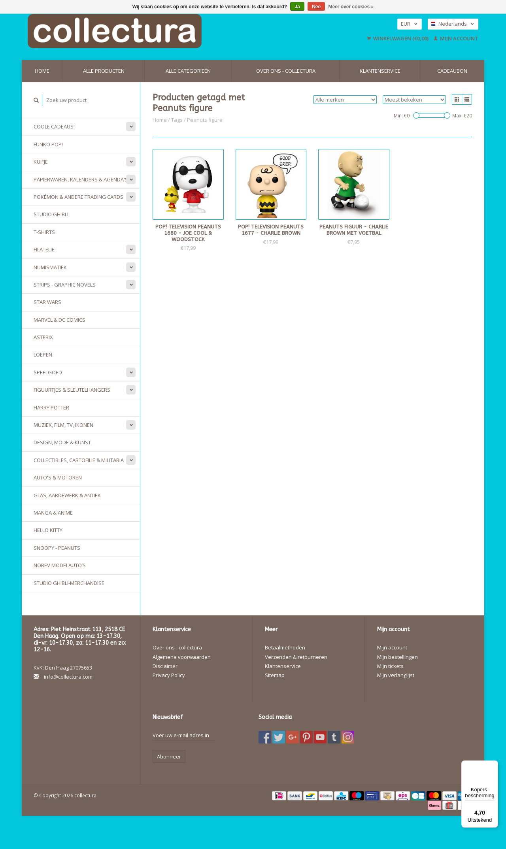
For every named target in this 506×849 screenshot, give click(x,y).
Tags (177, 119)
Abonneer (169, 756)
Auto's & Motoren (58, 477)
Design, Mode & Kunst (62, 442)
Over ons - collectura (285, 70)
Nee (316, 6)
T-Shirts (44, 232)
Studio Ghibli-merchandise (69, 583)
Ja (297, 6)
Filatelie (44, 249)
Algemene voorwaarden (182, 656)
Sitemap (275, 675)
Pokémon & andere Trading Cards (78, 196)
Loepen (43, 354)
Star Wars (47, 302)
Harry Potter (51, 407)
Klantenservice (380, 70)
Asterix (43, 337)
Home (42, 70)
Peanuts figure (205, 119)
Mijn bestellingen (397, 656)
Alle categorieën (188, 70)
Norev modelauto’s (60, 565)
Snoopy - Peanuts (57, 547)
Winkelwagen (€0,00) (398, 38)
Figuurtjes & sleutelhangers (72, 389)
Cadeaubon (452, 70)
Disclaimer (165, 666)
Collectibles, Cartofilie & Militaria (79, 460)
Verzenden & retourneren (296, 656)
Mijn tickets (390, 666)
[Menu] (493, 765)
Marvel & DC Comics (59, 319)
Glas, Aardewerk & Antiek (67, 495)
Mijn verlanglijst (395, 675)
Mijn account (456, 38)
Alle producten (104, 70)
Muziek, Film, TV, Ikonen (63, 424)
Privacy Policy (169, 675)
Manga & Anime (53, 512)
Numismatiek (50, 267)
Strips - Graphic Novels (65, 284)
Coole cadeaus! (54, 126)
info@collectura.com (68, 676)
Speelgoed (48, 372)
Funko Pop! (48, 144)
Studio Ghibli (51, 214)
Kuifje (41, 161)
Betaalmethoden (285, 647)
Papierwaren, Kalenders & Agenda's (81, 179)
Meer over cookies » (351, 6)
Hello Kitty (48, 530)
